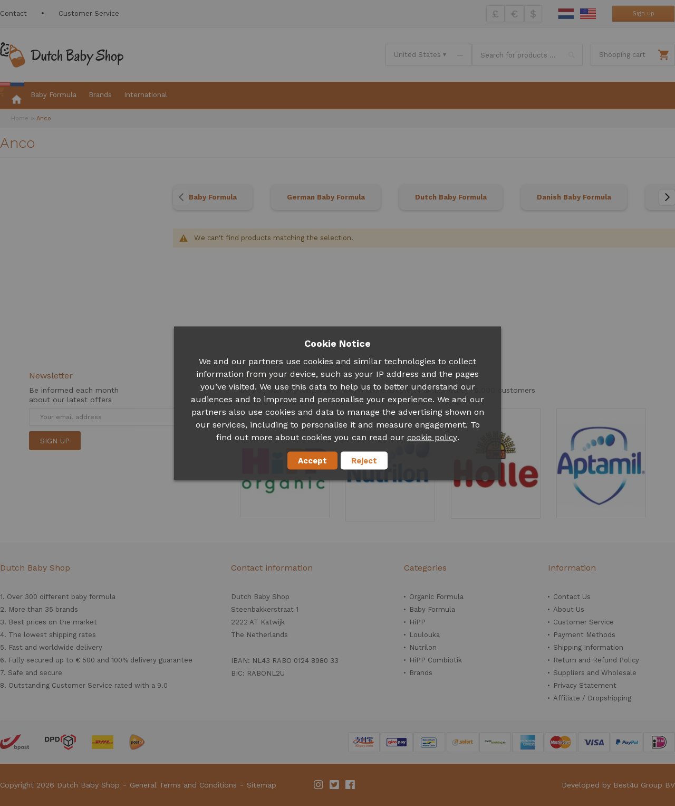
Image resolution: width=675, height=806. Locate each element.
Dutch (566, 13)
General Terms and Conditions (183, 785)
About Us (568, 609)
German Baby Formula (326, 197)
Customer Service (89, 13)
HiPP (417, 622)
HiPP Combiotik (435, 660)
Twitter (335, 785)
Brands (420, 673)
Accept (312, 460)
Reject (364, 460)
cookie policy (432, 437)
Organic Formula (436, 597)
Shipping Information (588, 647)
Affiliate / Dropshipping (592, 698)
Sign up (643, 13)
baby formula (93, 597)
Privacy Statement (584, 685)
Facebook (350, 785)
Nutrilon (423, 647)
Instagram (319, 785)
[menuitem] (12, 95)
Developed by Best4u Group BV (618, 785)
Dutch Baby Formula (451, 197)
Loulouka (424, 635)
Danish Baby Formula (574, 197)
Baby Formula (213, 197)
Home (19, 118)
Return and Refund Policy (596, 660)
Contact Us (572, 597)
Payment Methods (584, 635)
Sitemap (261, 785)
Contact (13, 13)
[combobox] (527, 55)
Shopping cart (622, 55)
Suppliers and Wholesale (595, 673)
